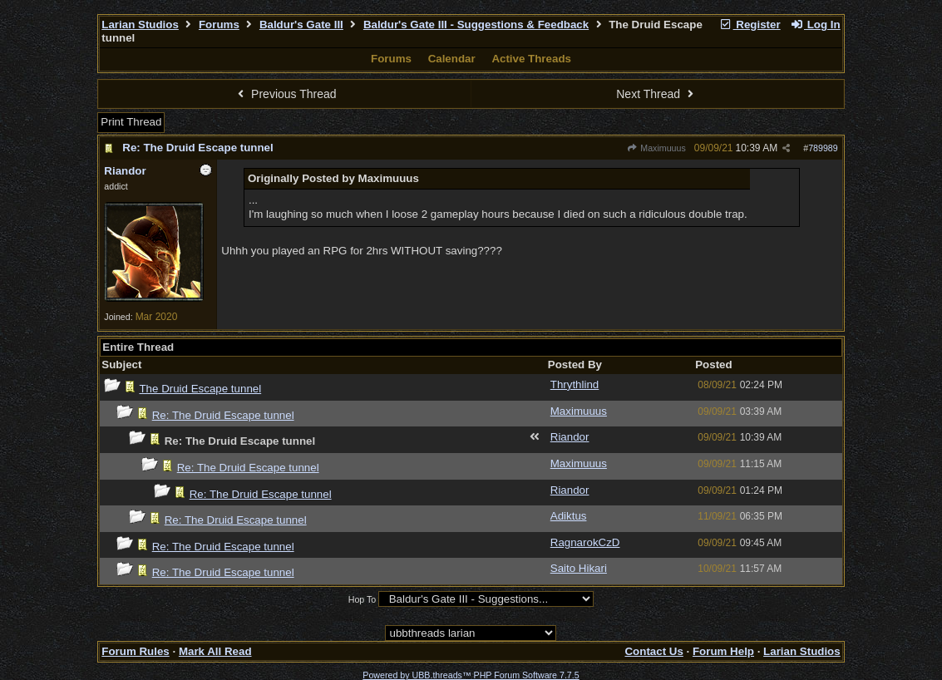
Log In (815, 24)
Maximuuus (656, 148)
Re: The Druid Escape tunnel (197, 147)
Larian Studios (140, 24)
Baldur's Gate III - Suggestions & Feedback (476, 24)
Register (750, 24)
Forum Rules (135, 651)
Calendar (452, 58)
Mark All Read (215, 651)
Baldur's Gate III (301, 24)
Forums (219, 24)
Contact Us (653, 651)
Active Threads (531, 58)
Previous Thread (285, 94)
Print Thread (131, 122)
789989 (823, 148)
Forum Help (723, 651)
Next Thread (657, 94)
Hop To (362, 599)
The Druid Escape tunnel (200, 388)
